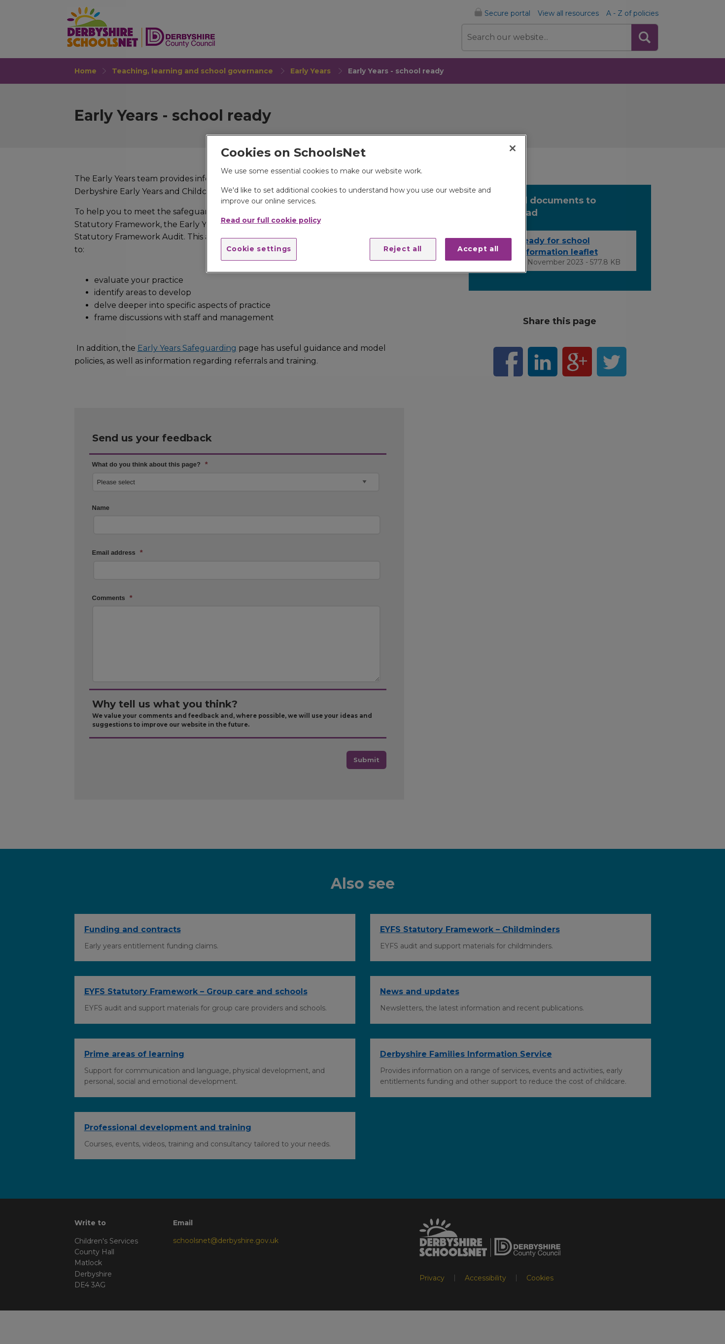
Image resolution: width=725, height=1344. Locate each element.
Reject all (402, 248)
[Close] (512, 148)
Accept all (478, 248)
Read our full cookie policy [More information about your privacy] (271, 220)
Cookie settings (259, 248)
